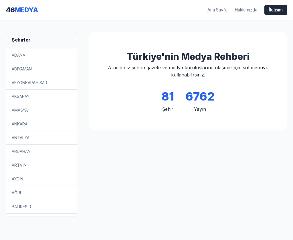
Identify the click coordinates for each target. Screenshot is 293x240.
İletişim (276, 10)
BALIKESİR (21, 206)
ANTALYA (20, 137)
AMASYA (20, 110)
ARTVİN (19, 165)
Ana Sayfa (217, 10)
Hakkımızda (246, 10)
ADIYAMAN (22, 68)
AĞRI (16, 192)
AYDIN (17, 178)
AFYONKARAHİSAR (29, 82)
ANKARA (19, 123)
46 (22, 10)
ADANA (18, 55)
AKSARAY (20, 96)
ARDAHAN (21, 151)
